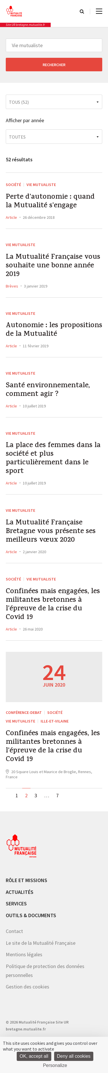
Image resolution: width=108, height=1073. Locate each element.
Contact (14, 931)
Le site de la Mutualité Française (40, 943)
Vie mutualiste (41, 184)
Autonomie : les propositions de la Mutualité (54, 330)
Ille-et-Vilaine (55, 721)
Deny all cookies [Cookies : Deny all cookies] (74, 1056)
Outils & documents (31, 915)
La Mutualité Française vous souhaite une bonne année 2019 (53, 266)
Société (13, 184)
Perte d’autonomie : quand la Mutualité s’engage (50, 201)
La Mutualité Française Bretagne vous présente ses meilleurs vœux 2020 (51, 532)
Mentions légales (24, 954)
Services (16, 903)
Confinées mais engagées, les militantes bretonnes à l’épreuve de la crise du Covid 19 (53, 605)
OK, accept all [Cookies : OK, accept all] (34, 1056)
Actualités (19, 892)
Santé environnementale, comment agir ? (48, 390)
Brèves (12, 286)
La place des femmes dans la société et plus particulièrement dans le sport (53, 459)
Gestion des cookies (27, 986)
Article (11, 217)
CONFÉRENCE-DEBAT (24, 712)
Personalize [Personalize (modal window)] (55, 1065)
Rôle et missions (26, 880)
